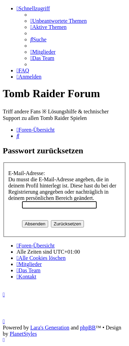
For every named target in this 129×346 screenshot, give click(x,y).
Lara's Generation (49, 327)
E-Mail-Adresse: (26, 173)
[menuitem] (58, 21)
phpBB (88, 327)
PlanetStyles (23, 334)
